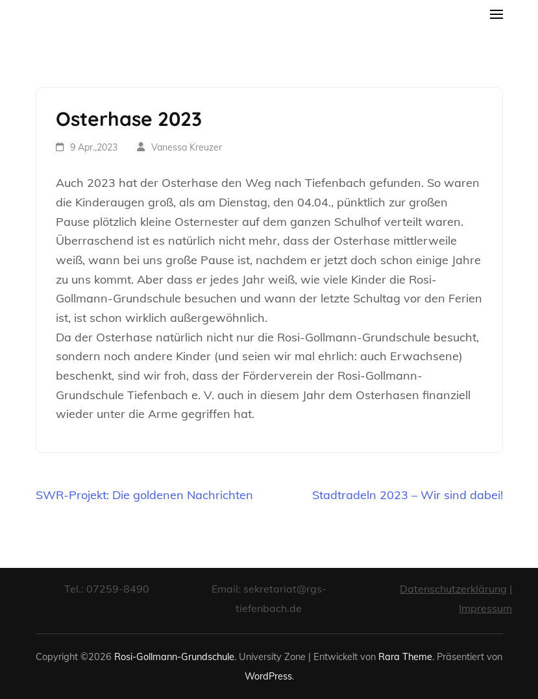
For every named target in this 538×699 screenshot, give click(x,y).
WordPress (268, 676)
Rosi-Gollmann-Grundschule (174, 656)
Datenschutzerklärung (453, 588)
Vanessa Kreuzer (186, 147)
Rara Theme (405, 656)
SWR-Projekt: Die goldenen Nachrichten (144, 494)
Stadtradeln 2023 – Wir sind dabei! (407, 494)
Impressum (485, 608)
